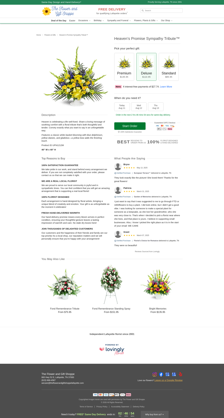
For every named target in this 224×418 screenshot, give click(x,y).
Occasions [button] (84, 20)
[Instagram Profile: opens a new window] (155, 374)
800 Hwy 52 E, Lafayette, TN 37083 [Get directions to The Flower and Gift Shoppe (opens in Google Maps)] (58, 377)
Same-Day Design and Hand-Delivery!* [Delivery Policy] (61, 2)
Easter (72, 20)
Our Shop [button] (167, 20)
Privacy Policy (101, 407)
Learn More (166, 86)
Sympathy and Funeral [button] (119, 20)
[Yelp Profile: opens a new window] (180, 374)
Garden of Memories (142, 197)
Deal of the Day (58, 20)
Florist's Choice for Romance (146, 241)
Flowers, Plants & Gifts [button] (146, 20)
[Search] (161, 10)
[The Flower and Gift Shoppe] (63, 11)
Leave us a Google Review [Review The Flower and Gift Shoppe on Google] (168, 380)
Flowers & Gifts (50, 35)
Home (38, 35)
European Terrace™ (142, 173)
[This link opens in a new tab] (112, 350)
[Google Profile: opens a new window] (168, 374)
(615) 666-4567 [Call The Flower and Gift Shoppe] (49, 380)
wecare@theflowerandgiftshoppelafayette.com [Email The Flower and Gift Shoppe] (63, 383)
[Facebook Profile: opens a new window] (161, 374)
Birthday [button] (99, 20)
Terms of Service (86, 407)
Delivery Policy (138, 407)
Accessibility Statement (120, 407)
